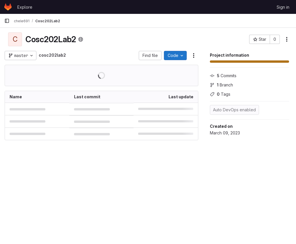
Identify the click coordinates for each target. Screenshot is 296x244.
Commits (223, 75)
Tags (220, 94)
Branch (221, 84)
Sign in (283, 7)
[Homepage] (8, 7)
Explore (24, 7)
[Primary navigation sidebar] (7, 20)
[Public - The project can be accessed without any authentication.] (80, 39)
